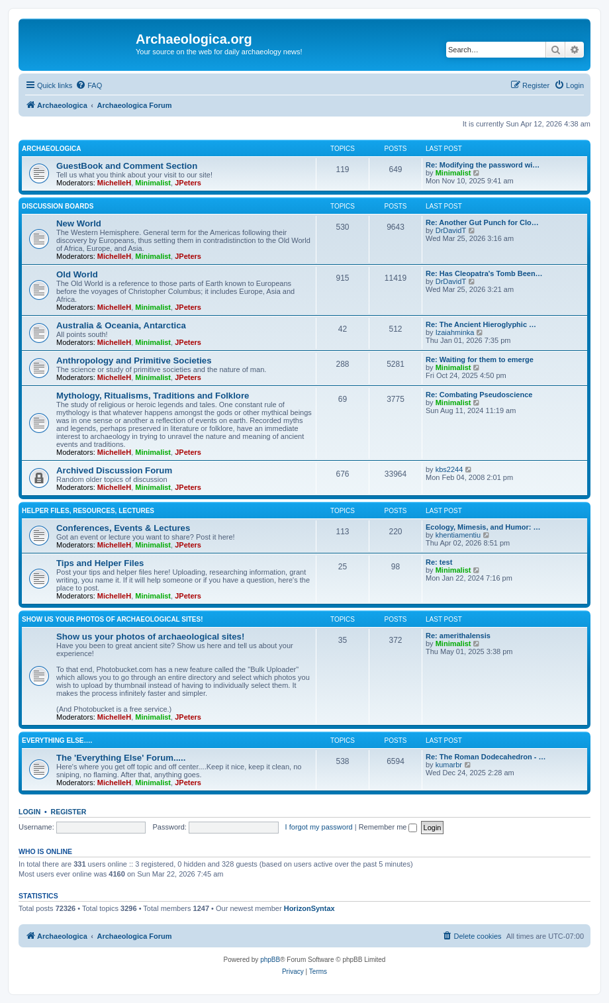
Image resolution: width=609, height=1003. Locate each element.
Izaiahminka (455, 332)
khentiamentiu (458, 535)
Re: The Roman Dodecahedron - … (486, 757)
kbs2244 (449, 469)
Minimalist (153, 183)
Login (29, 812)
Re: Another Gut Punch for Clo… (482, 222)
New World (78, 223)
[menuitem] (88, 85)
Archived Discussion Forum (114, 470)
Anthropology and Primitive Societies (133, 360)
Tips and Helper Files (100, 563)
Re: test (439, 562)
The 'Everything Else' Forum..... (120, 758)
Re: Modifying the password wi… (482, 165)
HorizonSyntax (309, 908)
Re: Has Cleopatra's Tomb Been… (484, 273)
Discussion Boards (57, 206)
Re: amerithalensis (458, 636)
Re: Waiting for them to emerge (480, 359)
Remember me (388, 827)
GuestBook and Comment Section (126, 166)
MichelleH (114, 183)
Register (69, 812)
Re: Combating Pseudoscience (479, 395)
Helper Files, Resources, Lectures (88, 510)
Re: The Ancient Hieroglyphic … (481, 324)
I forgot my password (319, 827)
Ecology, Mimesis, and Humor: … (483, 527)
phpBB (270, 959)
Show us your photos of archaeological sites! (112, 619)
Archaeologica (51, 148)
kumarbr (449, 765)
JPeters (188, 183)
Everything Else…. (57, 740)
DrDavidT (451, 230)
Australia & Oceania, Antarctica (121, 325)
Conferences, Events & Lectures (123, 528)
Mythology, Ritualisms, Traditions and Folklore (152, 396)
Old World (77, 274)
